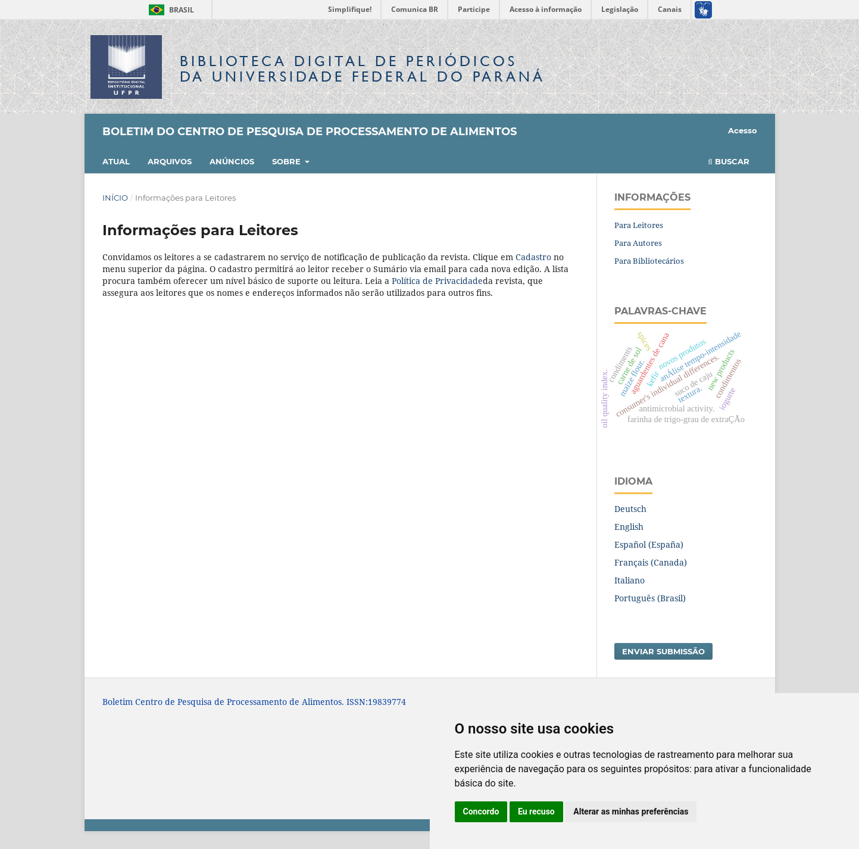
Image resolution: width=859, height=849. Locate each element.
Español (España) (648, 544)
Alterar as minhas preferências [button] (630, 811)
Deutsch (630, 508)
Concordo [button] (481, 811)
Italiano (629, 580)
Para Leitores (638, 225)
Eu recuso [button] (536, 811)
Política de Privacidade (437, 280)
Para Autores (638, 243)
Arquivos (170, 161)
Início (115, 197)
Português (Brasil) (650, 598)
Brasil (169, 10)
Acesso (742, 130)
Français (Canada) (650, 562)
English (629, 526)
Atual (116, 161)
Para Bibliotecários (649, 260)
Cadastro (533, 257)
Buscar (728, 161)
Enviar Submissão (663, 651)
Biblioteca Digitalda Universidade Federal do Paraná (362, 69)
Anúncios (232, 161)
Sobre (287, 161)
